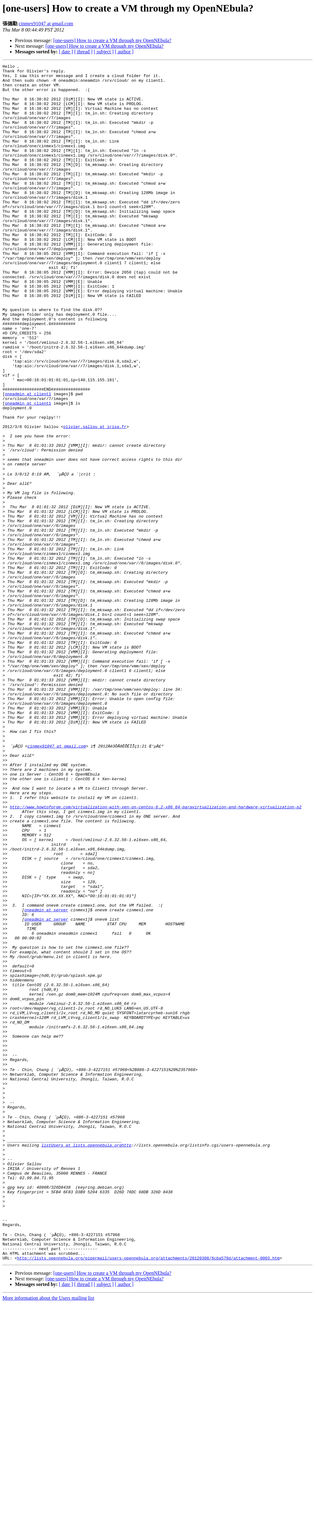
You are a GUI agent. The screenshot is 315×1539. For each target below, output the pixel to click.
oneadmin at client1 (28, 460)
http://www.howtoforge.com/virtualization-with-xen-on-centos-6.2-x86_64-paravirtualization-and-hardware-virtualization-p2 (155, 954)
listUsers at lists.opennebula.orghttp (86, 1358)
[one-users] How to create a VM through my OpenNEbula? (112, 40)
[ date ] (66, 51)
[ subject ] (104, 51)
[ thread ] (83, 51)
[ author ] (124, 51)
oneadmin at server (46, 1078)
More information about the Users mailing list (48, 1533)
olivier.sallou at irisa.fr (94, 499)
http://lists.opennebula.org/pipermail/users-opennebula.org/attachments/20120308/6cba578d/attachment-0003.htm (148, 1493)
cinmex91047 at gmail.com (46, 23)
